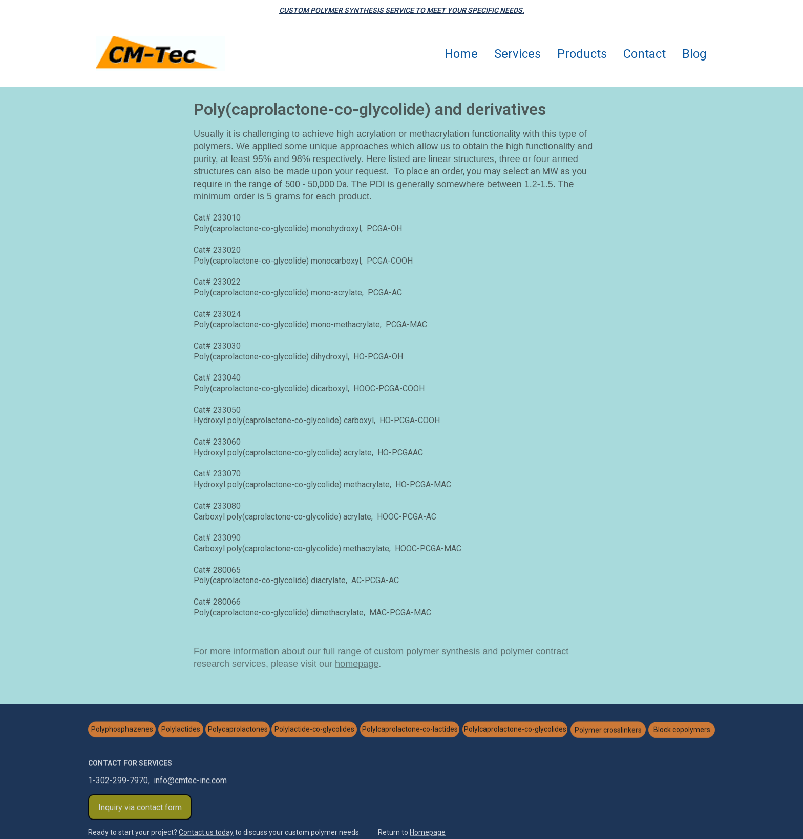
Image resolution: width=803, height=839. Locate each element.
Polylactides (180, 730)
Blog (694, 54)
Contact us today (206, 833)
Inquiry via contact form (140, 808)
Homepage (428, 833)
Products (582, 54)
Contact (644, 54)
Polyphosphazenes (122, 730)
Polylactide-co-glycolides (314, 730)
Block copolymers (681, 731)
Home (461, 54)
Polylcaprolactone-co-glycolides (515, 730)
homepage (356, 665)
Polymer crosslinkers (608, 730)
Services (517, 54)
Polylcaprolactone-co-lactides (410, 730)
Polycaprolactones (238, 730)
